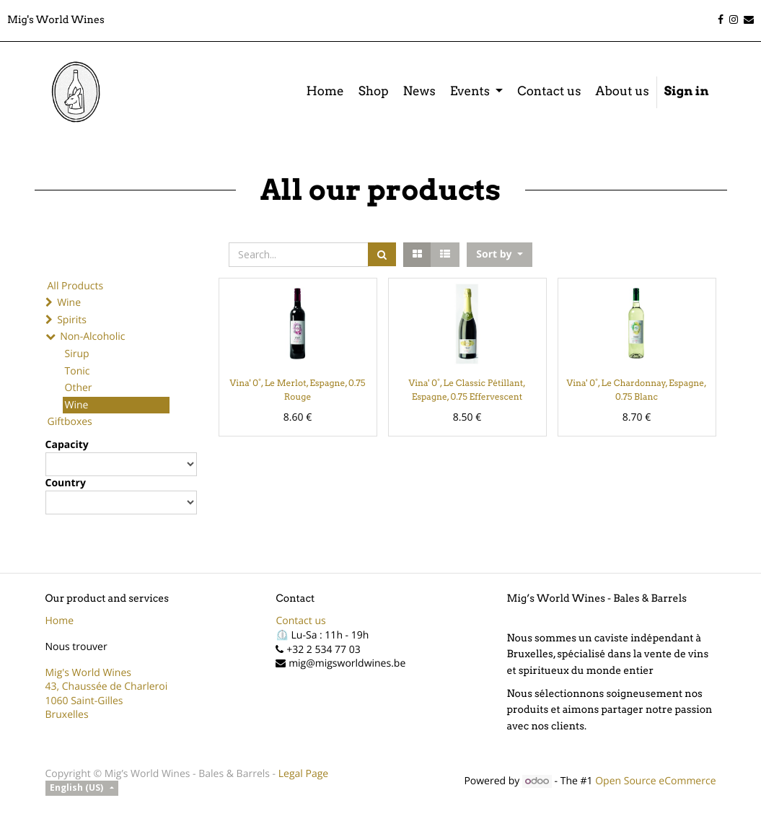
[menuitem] (325, 92)
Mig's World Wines (88, 673)
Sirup (77, 354)
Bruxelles (67, 714)
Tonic (77, 371)
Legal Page (303, 774)
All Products (76, 286)
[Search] (382, 254)
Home (59, 621)
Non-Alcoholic (92, 336)
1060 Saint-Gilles (84, 701)
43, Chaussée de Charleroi (106, 686)
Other (78, 388)
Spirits (72, 320)
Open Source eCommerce (655, 781)
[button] (499, 254)
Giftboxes (70, 422)
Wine (69, 303)
